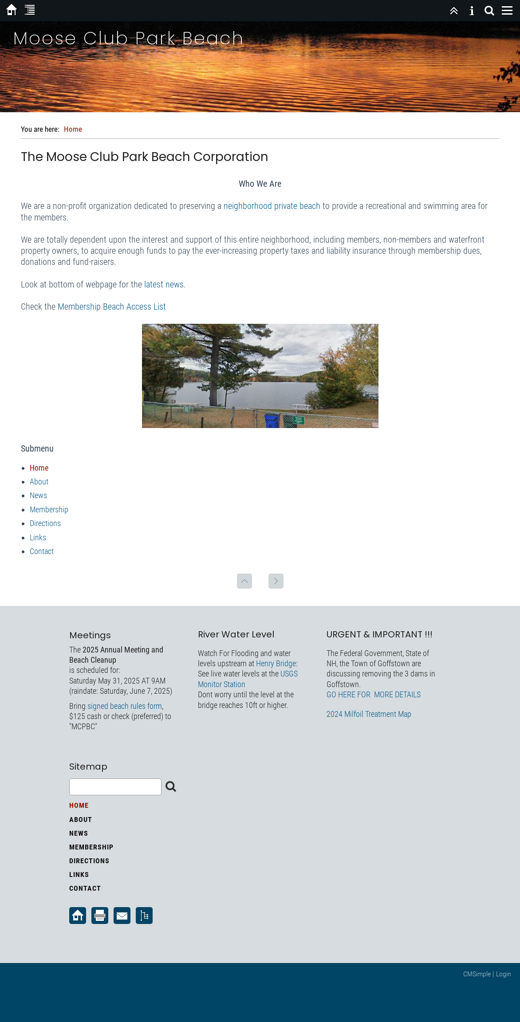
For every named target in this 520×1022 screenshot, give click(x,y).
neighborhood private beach (272, 205)
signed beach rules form (124, 706)
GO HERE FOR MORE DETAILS (374, 694)
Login (503, 974)
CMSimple (477, 974)
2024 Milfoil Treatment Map (369, 714)
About (39, 481)
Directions (45, 523)
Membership (49, 509)
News (38, 495)
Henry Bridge (276, 663)
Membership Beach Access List (112, 306)
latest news (164, 284)
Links (38, 537)
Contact (42, 551)
